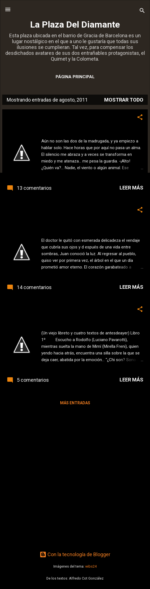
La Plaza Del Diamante (75, 24)
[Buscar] (142, 11)
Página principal (75, 76)
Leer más (131, 188)
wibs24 (91, 566)
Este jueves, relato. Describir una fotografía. (63, 117)
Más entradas (75, 403)
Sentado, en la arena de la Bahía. (48, 309)
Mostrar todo (123, 100)
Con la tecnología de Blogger (75, 554)
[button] (140, 118)
